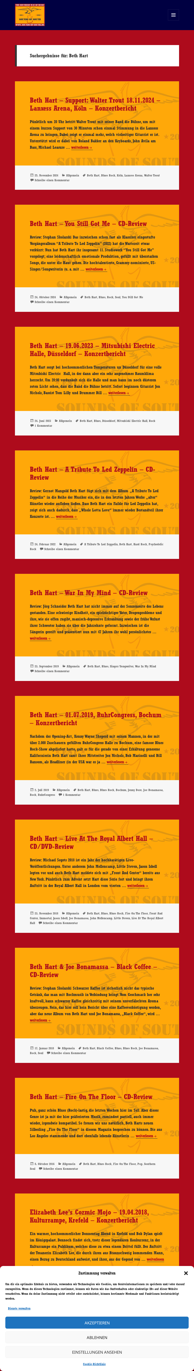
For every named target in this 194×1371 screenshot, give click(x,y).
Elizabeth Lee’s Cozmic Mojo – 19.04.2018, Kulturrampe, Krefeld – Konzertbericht (89, 1216)
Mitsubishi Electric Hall (132, 421)
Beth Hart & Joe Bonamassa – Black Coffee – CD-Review (93, 971)
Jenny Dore (135, 790)
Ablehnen (97, 1337)
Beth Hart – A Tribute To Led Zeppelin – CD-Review (92, 473)
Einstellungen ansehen (97, 1352)
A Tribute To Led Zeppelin (101, 544)
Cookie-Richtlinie (94, 1364)
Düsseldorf (108, 421)
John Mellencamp (101, 918)
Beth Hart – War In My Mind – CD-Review (89, 593)
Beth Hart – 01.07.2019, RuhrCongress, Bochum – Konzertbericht (95, 719)
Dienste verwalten (19, 1308)
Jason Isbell (60, 918)
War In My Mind (145, 666)
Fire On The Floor (136, 913)
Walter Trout (152, 175)
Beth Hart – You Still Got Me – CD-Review (88, 224)
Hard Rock (140, 544)
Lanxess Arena (133, 175)
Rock (110, 297)
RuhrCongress (46, 795)
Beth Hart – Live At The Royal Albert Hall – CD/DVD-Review (91, 842)
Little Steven (122, 918)
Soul (117, 297)
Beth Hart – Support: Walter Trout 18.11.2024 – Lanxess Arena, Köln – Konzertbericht (95, 104)
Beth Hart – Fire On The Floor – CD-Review (91, 1097)
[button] (186, 1273)
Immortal (45, 918)
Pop (139, 1164)
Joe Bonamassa (153, 790)
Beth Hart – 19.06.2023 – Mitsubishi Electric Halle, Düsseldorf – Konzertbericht (92, 350)
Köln (120, 175)
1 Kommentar (43, 426)
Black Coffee (105, 1048)
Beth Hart (93, 175)
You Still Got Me (132, 297)
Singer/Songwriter (121, 666)
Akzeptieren (97, 1322)
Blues (102, 297)
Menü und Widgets (173, 20)
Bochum (121, 790)
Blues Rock (108, 175)
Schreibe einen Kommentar (52, 180)
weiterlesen (82, 147)
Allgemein (72, 175)
